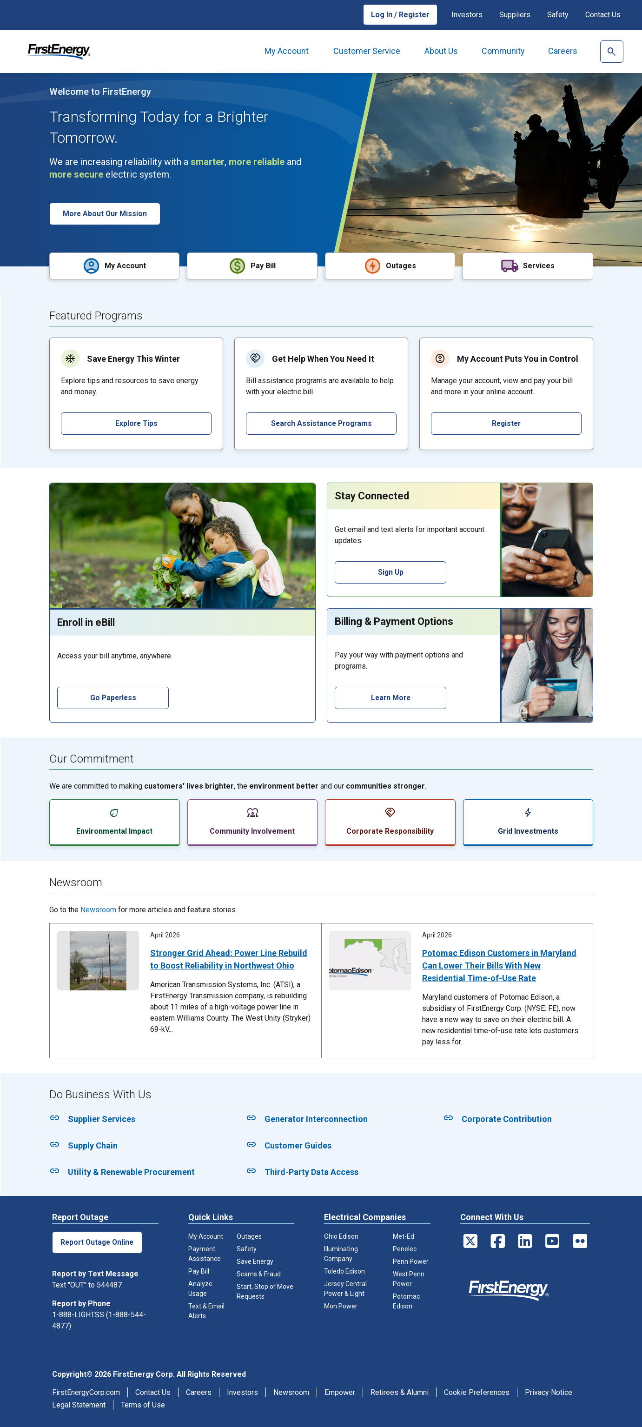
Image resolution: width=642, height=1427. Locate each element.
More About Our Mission (106, 213)
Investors (467, 14)
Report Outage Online (98, 1241)
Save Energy (255, 1261)
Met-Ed (403, 1236)
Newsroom (98, 909)
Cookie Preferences (477, 1391)
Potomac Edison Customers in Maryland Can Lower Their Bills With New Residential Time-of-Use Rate (499, 965)
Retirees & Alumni (400, 1391)
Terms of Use (143, 1404)
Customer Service (366, 51)
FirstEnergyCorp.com (86, 1391)
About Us (441, 51)
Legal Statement (79, 1404)
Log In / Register (400, 14)
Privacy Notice (548, 1391)
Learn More (390, 697)
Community (503, 51)
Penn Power (411, 1261)
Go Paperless (113, 697)
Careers (562, 51)
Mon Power (340, 1305)
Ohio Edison (341, 1236)
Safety (558, 14)
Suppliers (514, 14)
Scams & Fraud (259, 1273)
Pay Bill (198, 1270)
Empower (339, 1391)
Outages (249, 1236)
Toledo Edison (344, 1270)
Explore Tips (136, 422)
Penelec (405, 1248)
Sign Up (390, 571)
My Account (287, 51)
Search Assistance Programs (321, 422)
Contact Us (603, 14)
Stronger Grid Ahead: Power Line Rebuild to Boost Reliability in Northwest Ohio (228, 959)
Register (506, 422)
